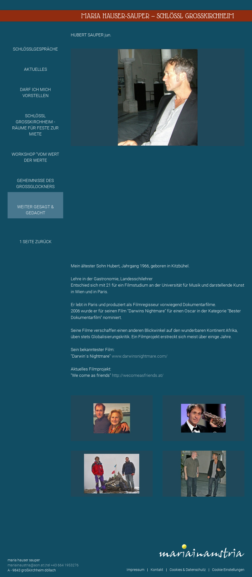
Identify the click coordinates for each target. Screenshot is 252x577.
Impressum (135, 570)
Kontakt (157, 570)
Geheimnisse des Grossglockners (35, 183)
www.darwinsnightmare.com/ (140, 356)
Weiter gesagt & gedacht (35, 209)
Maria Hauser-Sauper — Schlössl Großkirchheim (157, 16)
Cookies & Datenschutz (188, 570)
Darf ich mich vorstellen (35, 92)
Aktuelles (35, 69)
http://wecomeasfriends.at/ (138, 375)
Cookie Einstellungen (228, 570)
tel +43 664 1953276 (62, 565)
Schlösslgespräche (35, 49)
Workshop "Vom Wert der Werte (35, 157)
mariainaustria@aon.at (26, 565)
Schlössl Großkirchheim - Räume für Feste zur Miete (35, 124)
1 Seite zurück (35, 241)
